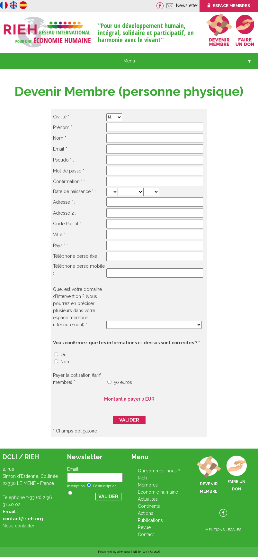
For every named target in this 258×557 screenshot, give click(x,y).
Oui (60, 354)
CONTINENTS (149, 506)
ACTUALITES (148, 499)
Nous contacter (18, 525)
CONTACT (146, 534)
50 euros (119, 382)
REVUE (144, 527)
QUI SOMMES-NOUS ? (159, 470)
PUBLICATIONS (150, 520)
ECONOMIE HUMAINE (158, 492)
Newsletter (188, 5)
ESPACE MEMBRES (229, 5)
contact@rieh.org (23, 518)
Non (61, 361)
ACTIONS (145, 513)
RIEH (142, 477)
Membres (148, 484)
